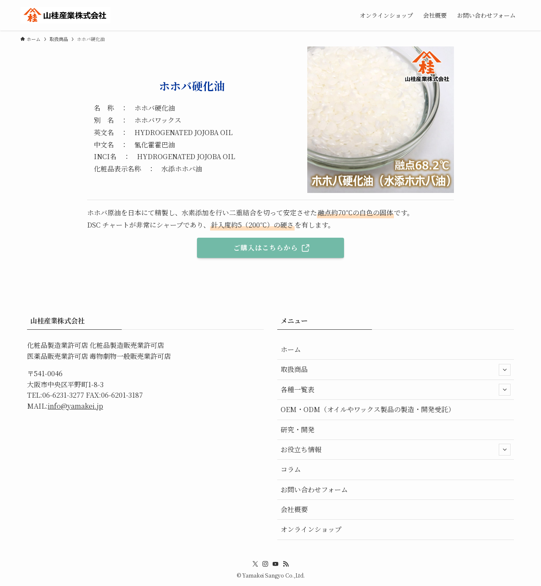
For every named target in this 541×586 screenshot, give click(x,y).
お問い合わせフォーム (314, 489)
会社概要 (294, 509)
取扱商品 (396, 370)
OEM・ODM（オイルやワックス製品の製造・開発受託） (368, 409)
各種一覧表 (396, 390)
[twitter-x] (255, 564)
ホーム (291, 349)
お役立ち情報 (396, 450)
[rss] (286, 564)
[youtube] (275, 564)
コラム (291, 469)
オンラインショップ (311, 529)
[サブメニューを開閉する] (505, 370)
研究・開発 (297, 429)
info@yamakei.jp (75, 406)
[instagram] (265, 564)
